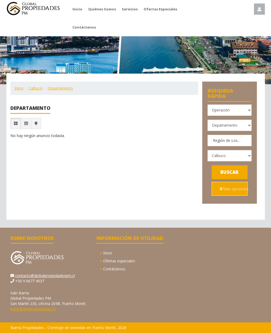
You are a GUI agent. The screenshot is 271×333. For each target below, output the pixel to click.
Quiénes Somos (102, 9)
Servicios (130, 9)
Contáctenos (84, 27)
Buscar (229, 172)
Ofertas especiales (119, 260)
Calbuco (35, 88)
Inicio (77, 9)
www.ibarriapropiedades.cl (32, 308)
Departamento (60, 88)
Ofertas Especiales (160, 9)
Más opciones (234, 188)
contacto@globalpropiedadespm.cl (45, 275)
